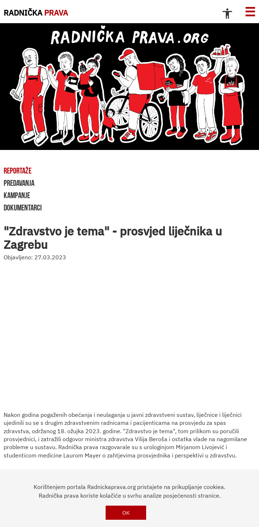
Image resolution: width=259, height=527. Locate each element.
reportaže (17, 170)
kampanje (17, 195)
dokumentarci (23, 207)
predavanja (19, 183)
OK (126, 512)
